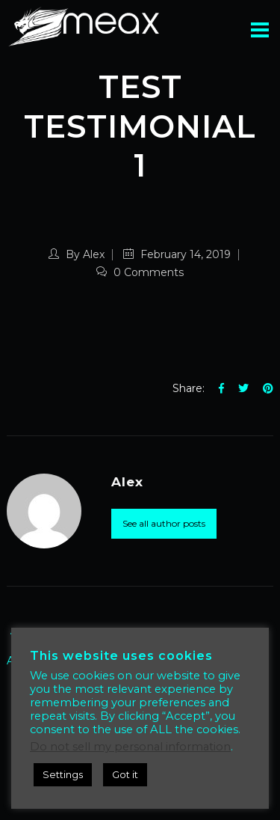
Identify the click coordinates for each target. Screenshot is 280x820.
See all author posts (163, 523)
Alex (94, 254)
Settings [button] (63, 774)
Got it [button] (125, 774)
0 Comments (140, 272)
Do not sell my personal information (130, 746)
